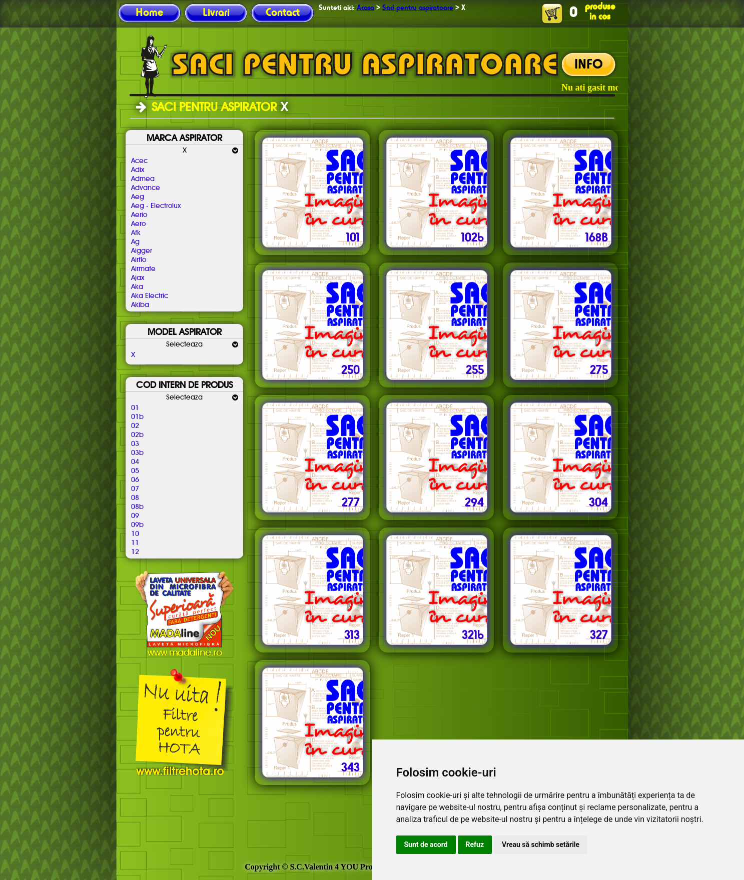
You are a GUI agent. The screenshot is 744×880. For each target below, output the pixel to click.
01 (135, 408)
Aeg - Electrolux (156, 206)
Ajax (137, 278)
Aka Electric (149, 296)
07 (135, 489)
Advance (145, 188)
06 (135, 480)
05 (135, 471)
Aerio (139, 215)
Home (149, 13)
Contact (283, 13)
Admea (143, 179)
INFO (588, 65)
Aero (138, 224)
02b (137, 435)
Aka (137, 287)
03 (135, 444)
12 (135, 552)
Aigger (141, 251)
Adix (137, 170)
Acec (139, 161)
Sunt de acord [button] (426, 844)
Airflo (138, 260)
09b (137, 525)
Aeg (137, 197)
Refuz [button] (475, 844)
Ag (135, 242)
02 (135, 426)
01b (137, 417)
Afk (136, 233)
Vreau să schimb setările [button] (540, 844)
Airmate (143, 269)
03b (137, 453)
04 (135, 462)
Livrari (216, 13)
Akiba (140, 305)
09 (135, 516)
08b (137, 507)
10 (135, 534)
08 (135, 498)
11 (135, 543)
